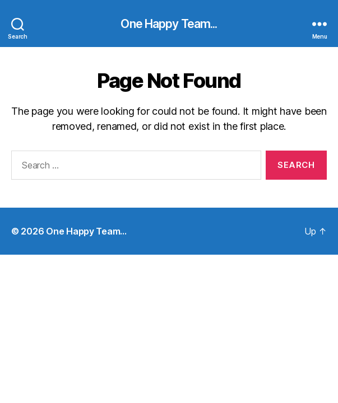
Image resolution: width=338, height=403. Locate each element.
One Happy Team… (86, 231)
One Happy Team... (169, 24)
